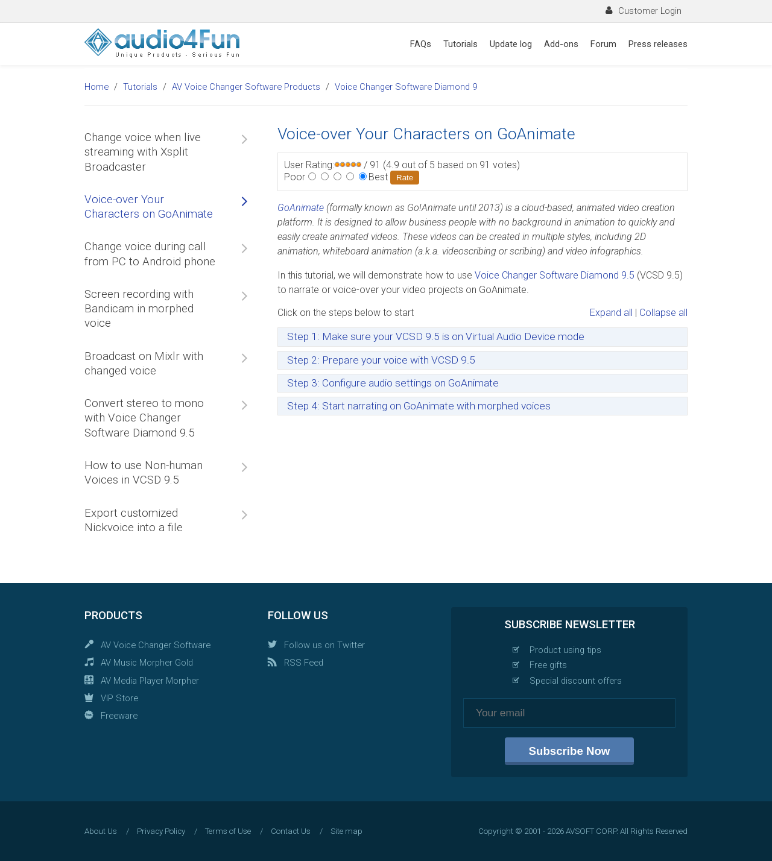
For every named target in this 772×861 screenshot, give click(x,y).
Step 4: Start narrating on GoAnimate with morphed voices (419, 406)
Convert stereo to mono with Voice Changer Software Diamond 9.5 (144, 418)
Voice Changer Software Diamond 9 (406, 86)
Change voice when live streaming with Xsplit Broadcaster (142, 152)
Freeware (119, 715)
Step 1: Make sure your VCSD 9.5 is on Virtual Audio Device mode (435, 336)
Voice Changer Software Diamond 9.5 (554, 275)
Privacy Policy (161, 831)
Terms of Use (228, 831)
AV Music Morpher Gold (147, 662)
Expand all (611, 312)
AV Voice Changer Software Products (246, 86)
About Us (100, 831)
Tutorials (460, 44)
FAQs (420, 44)
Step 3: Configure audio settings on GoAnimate (393, 383)
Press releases (658, 44)
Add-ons (561, 44)
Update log (511, 44)
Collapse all (663, 312)
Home (96, 86)
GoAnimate (300, 207)
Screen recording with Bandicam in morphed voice (139, 309)
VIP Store (119, 698)
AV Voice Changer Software (155, 645)
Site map (346, 831)
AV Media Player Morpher (150, 680)
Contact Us (291, 831)
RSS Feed (303, 662)
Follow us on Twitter (324, 645)
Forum (603, 44)
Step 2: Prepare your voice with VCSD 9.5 (381, 360)
